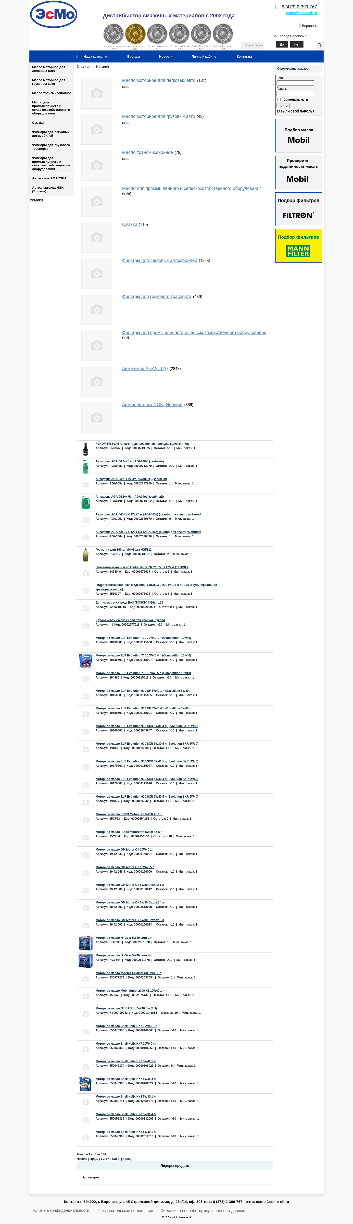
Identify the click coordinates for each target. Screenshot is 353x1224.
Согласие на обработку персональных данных (203, 1211)
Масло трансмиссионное (52, 93)
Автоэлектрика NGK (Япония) (47, 189)
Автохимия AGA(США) (49, 178)
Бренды (133, 56)
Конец (127, 1159)
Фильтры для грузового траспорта (51, 146)
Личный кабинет (205, 56)
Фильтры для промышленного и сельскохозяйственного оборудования (51, 163)
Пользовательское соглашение (125, 1211)
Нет (297, 44)
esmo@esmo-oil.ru (301, 13)
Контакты (244, 56)
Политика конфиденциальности (60, 1210)
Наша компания (96, 56)
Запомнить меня (296, 99)
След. (116, 1159)
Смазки (38, 122)
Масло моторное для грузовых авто (48, 82)
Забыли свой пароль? (295, 111)
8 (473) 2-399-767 (299, 6)
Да (282, 44)
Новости (166, 56)
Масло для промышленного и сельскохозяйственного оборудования (51, 107)
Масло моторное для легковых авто (48, 69)
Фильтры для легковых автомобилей (50, 133)
